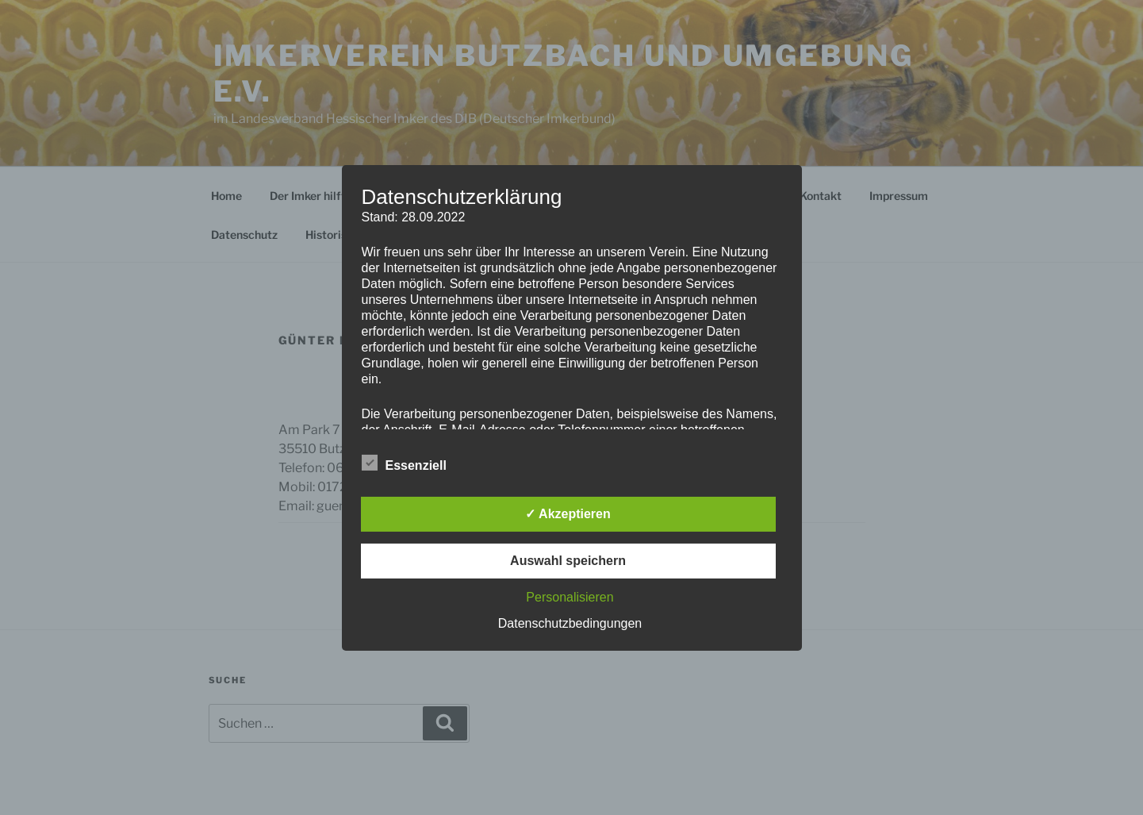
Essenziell (404, 462)
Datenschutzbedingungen (570, 623)
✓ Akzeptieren (568, 514)
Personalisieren (569, 597)
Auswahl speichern (568, 560)
